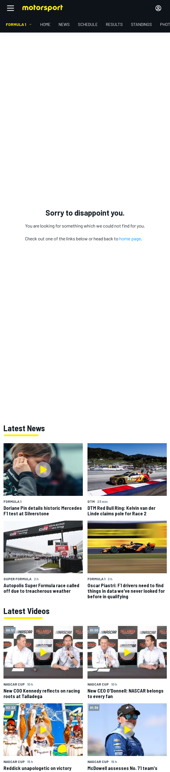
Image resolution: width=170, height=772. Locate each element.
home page (130, 238)
